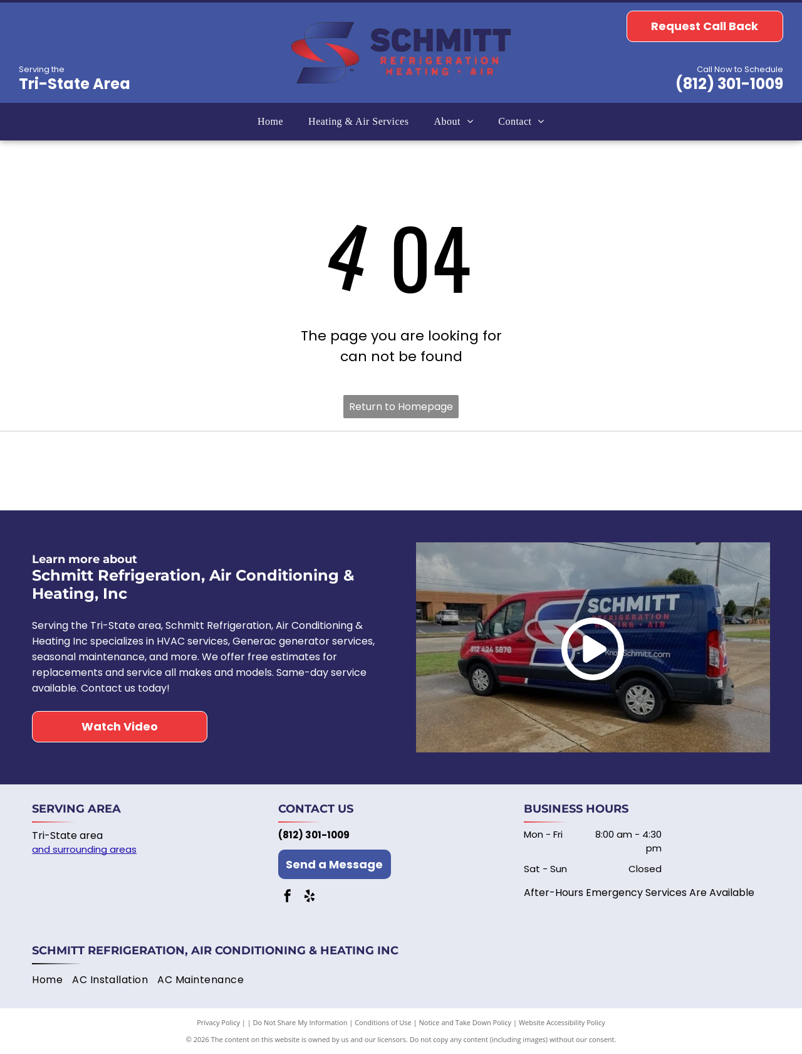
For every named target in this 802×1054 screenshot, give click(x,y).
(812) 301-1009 (729, 83)
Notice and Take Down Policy (465, 1022)
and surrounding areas (84, 849)
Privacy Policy (218, 1022)
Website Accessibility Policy (562, 1022)
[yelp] (309, 898)
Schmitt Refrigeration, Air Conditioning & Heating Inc (215, 950)
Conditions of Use (383, 1022)
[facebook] (287, 898)
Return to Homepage (401, 406)
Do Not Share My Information (300, 1022)
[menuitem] (270, 121)
